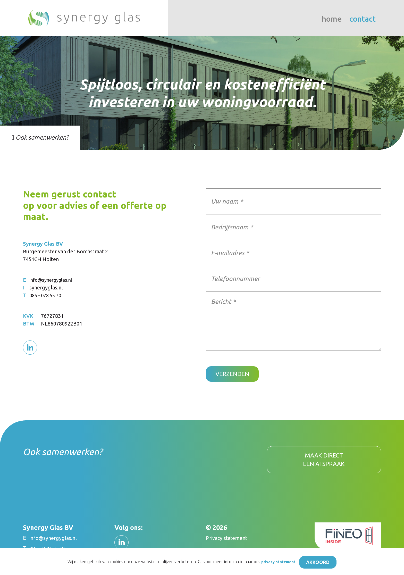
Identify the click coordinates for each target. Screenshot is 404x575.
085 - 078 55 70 (47, 295)
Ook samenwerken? (40, 137)
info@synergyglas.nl (53, 280)
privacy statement (276, 562)
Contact (362, 19)
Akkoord (320, 562)
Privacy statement (229, 541)
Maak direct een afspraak (324, 462)
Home (332, 19)
